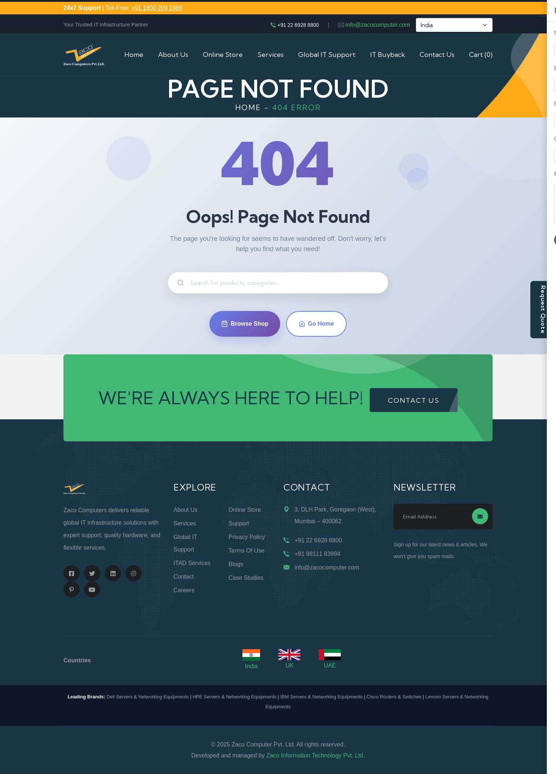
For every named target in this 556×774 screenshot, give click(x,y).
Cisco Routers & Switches (393, 696)
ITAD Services (192, 563)
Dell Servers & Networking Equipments (148, 696)
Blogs (235, 564)
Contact (183, 577)
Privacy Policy (246, 537)
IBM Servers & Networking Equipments (321, 696)
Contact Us (437, 54)
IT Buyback (387, 54)
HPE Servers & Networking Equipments (234, 696)
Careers (183, 590)
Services (270, 54)
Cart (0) (481, 54)
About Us (173, 54)
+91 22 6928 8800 (298, 25)
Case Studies (245, 578)
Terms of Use (246, 550)
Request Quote (543, 309)
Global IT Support (326, 54)
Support (238, 523)
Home (133, 54)
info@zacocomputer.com (377, 25)
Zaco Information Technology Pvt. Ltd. (315, 755)
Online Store (223, 54)
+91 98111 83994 (317, 554)
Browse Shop (244, 324)
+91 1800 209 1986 (156, 8)
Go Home (316, 324)
